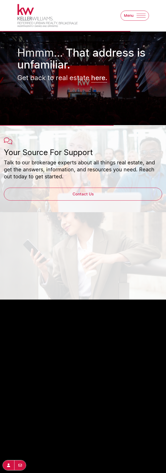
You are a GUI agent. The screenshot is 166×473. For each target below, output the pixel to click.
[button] (135, 16)
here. (99, 77)
